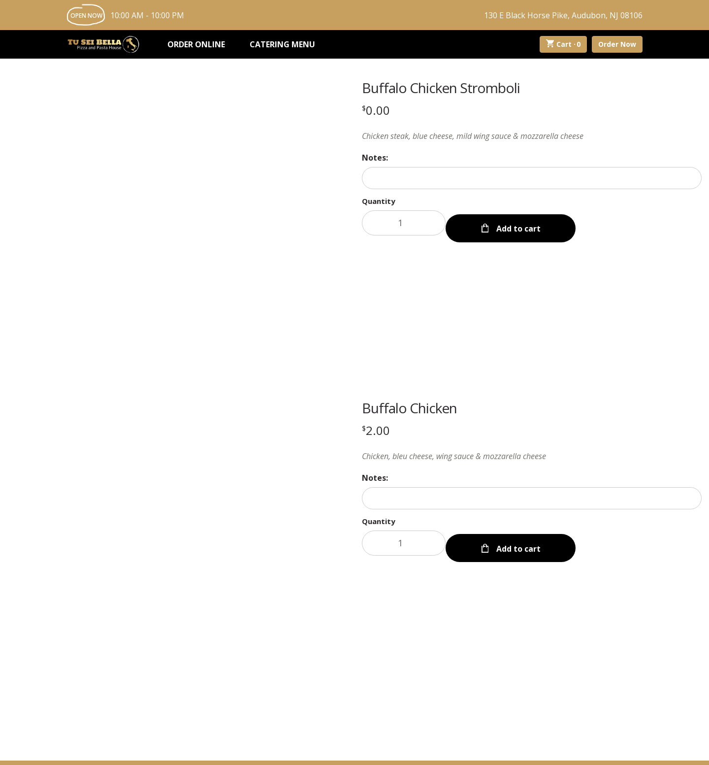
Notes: (375, 157)
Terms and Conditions (476, 748)
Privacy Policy (411, 748)
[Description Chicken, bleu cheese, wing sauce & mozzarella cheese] (532, 318)
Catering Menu (282, 44)
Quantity (378, 201)
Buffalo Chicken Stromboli (441, 87)
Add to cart (517, 222)
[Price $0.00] (376, 110)
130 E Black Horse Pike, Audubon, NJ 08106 (563, 15)
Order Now (617, 44)
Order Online (196, 44)
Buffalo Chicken (409, 269)
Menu (208, 655)
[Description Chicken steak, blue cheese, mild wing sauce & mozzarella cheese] (532, 136)
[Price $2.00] (376, 292)
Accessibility (538, 748)
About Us (314, 655)
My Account (257, 655)
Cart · (563, 44)
